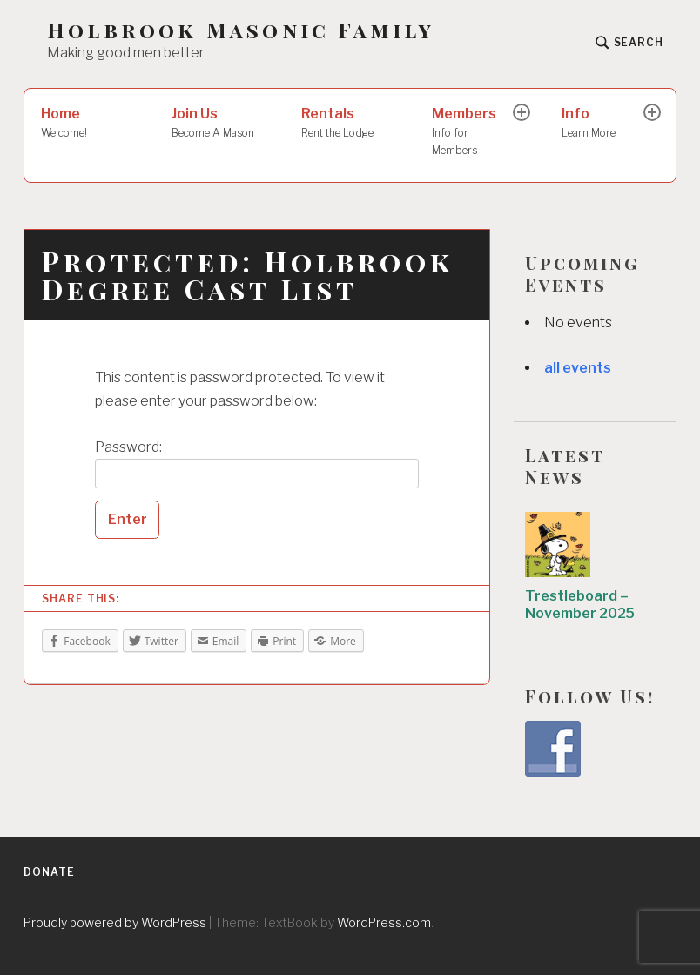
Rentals (349, 123)
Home (89, 123)
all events (577, 368)
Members (474, 132)
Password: (257, 464)
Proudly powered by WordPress (115, 922)
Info (604, 123)
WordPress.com (384, 922)
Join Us (220, 123)
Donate (49, 871)
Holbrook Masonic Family (241, 30)
